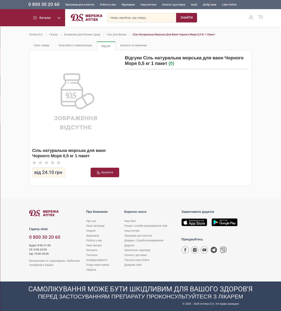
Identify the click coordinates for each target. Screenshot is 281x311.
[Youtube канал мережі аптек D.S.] (204, 251)
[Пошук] (186, 18)
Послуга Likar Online (136, 260)
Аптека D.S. (36, 34)
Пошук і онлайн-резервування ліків (145, 225)
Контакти (91, 250)
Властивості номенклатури (75, 45)
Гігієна (53, 34)
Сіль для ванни (116, 34)
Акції (199, 4)
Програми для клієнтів (85, 4)
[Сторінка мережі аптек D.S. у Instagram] (195, 251)
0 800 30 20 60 (49, 4)
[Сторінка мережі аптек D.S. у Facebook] (185, 251)
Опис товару (41, 45)
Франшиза (133, 4)
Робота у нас (113, 4)
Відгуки (106, 46)
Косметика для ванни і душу (82, 34)
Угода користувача (97, 264)
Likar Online (234, 4)
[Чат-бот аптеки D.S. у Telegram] (214, 251)
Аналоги (105, 172)
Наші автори (94, 245)
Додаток (129, 245)
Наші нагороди (95, 225)
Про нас (91, 220)
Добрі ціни (215, 4)
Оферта (91, 269)
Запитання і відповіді (137, 250)
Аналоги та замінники (133, 45)
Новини (91, 230)
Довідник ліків (132, 264)
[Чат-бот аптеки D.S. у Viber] (223, 251)
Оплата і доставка (179, 4)
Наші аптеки (154, 4)
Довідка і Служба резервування (143, 240)
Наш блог (130, 220)
